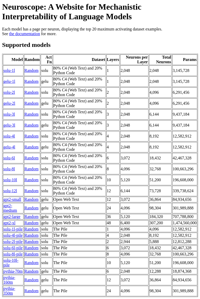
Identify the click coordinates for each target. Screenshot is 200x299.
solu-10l (10, 180)
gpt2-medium (10, 208)
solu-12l (10, 191)
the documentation (24, 34)
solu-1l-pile (13, 229)
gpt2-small (12, 199)
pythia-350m (9, 290)
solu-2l (9, 92)
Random (31, 70)
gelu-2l (9, 103)
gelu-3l (9, 125)
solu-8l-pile (13, 254)
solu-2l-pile (13, 241)
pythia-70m (13, 271)
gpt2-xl (9, 223)
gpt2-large (11, 216)
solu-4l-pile (13, 235)
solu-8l (9, 169)
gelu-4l (9, 147)
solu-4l (9, 136)
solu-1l (9, 70)
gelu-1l (9, 81)
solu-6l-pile (13, 248)
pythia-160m (9, 279)
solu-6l (9, 158)
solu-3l (9, 114)
